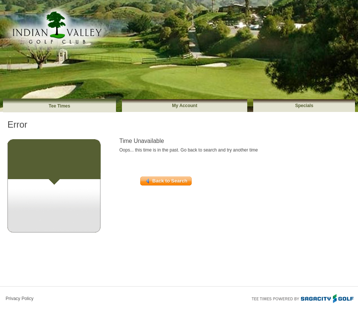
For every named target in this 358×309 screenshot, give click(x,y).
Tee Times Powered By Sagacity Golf (302, 297)
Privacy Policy (20, 298)
